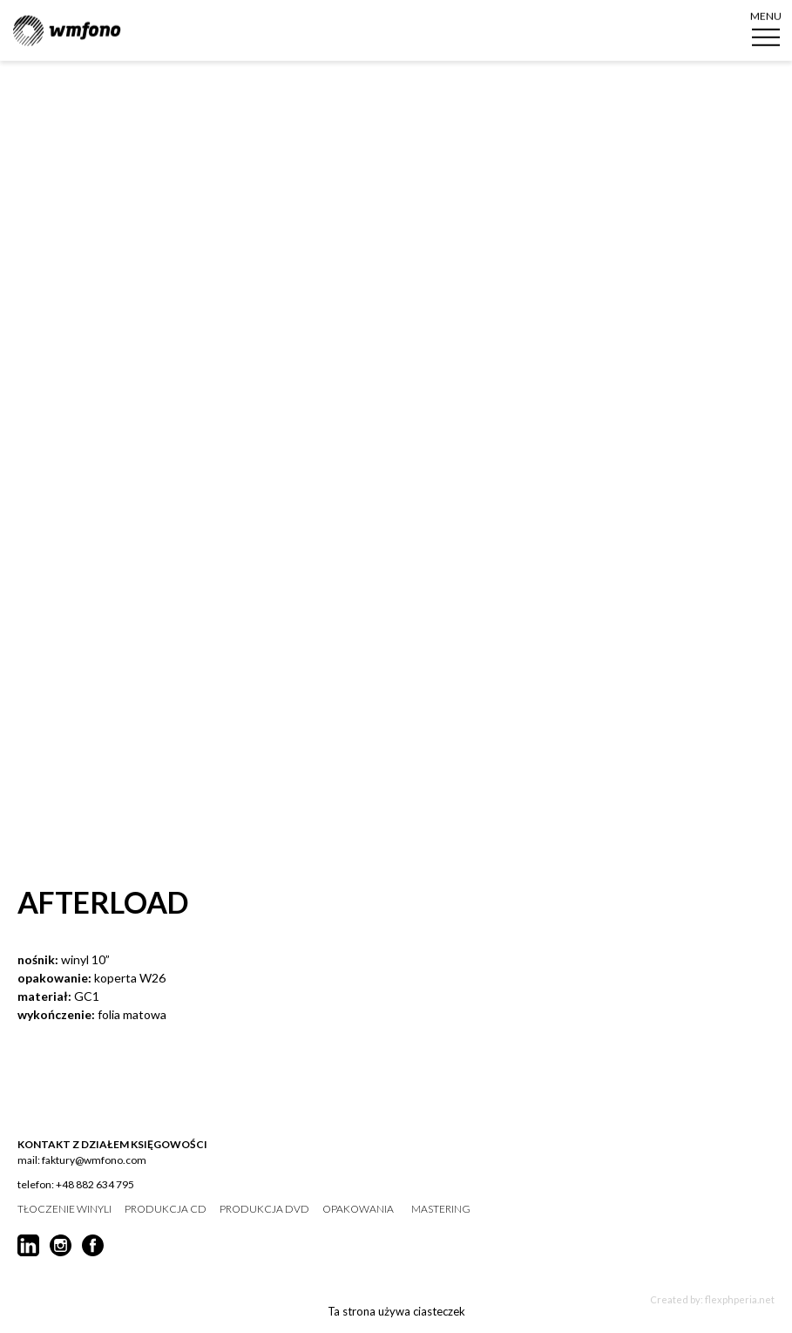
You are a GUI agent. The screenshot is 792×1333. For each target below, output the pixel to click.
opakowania (358, 1209)
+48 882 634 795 (95, 1184)
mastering (440, 1209)
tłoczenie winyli (64, 1209)
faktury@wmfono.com (94, 1159)
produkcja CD (165, 1209)
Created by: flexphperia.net (712, 1299)
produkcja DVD (264, 1209)
